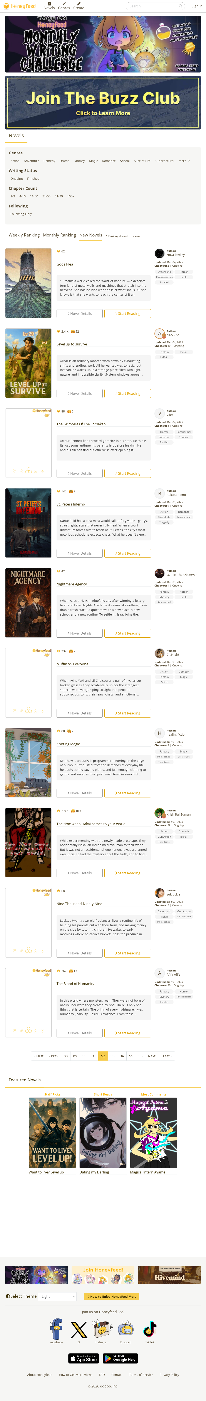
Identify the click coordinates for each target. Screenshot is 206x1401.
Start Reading (127, 313)
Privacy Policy (169, 1375)
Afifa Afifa (174, 974)
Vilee (170, 415)
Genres (64, 6)
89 (75, 1056)
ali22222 (173, 335)
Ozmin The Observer (182, 575)
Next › (152, 1056)
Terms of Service (141, 1375)
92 (103, 1056)
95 (131, 1056)
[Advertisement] (103, 1214)
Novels (49, 6)
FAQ (102, 1375)
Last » (167, 1056)
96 (140, 1056)
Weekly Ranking (24, 235)
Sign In (197, 6)
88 (66, 1056)
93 (112, 1056)
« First (39, 1056)
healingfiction (176, 734)
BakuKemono (176, 495)
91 (94, 1056)
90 (84, 1056)
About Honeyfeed (39, 1375)
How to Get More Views (75, 1375)
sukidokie (173, 894)
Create (78, 6)
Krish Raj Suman (179, 814)
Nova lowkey (176, 255)
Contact (116, 1375)
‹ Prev (53, 1056)
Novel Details (79, 313)
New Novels (90, 235)
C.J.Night (173, 654)
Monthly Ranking (59, 235)
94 (122, 1056)
